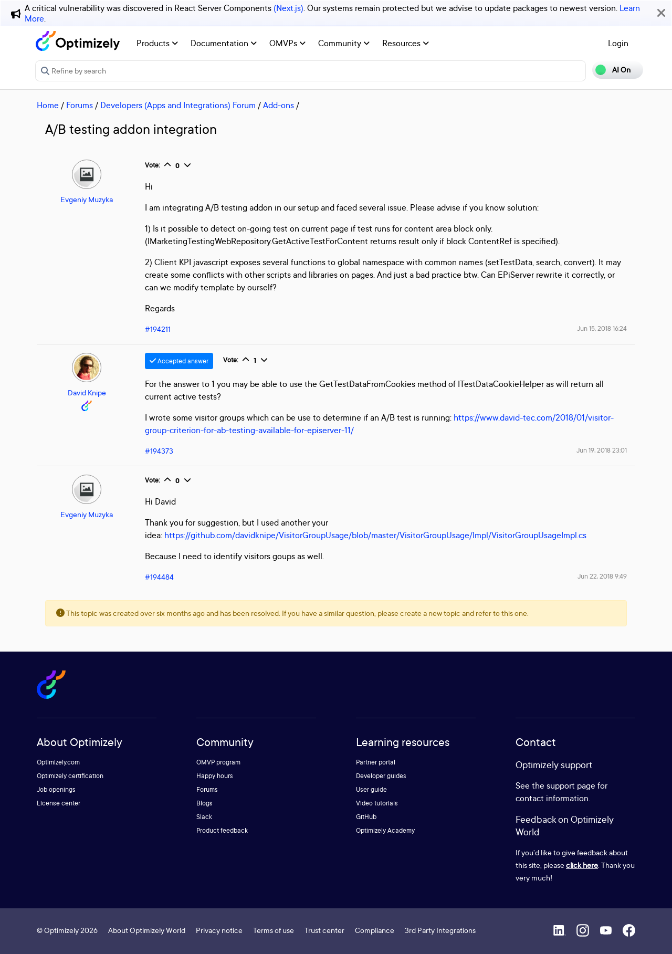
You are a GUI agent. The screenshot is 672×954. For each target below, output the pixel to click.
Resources (405, 43)
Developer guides (381, 775)
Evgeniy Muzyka (86, 199)
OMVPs (287, 43)
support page (571, 785)
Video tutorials (377, 803)
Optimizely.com (58, 762)
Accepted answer (179, 361)
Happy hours (214, 775)
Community (344, 43)
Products (157, 43)
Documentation (224, 43)
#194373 (159, 451)
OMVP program (218, 762)
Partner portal (375, 762)
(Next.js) (288, 8)
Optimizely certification (70, 775)
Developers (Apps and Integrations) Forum (178, 105)
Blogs (204, 803)
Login (618, 43)
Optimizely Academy (385, 830)
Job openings (56, 789)
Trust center (324, 930)
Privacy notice (219, 930)
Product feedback (222, 830)
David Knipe (87, 392)
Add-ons (278, 105)
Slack (204, 816)
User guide (371, 789)
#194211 (158, 329)
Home (48, 105)
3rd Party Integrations (440, 930)
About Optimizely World (146, 930)
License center (58, 803)
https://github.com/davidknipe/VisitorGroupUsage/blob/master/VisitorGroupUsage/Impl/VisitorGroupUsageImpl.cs (375, 535)
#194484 (159, 577)
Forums (79, 105)
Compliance (374, 930)
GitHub (366, 816)
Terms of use (273, 930)
